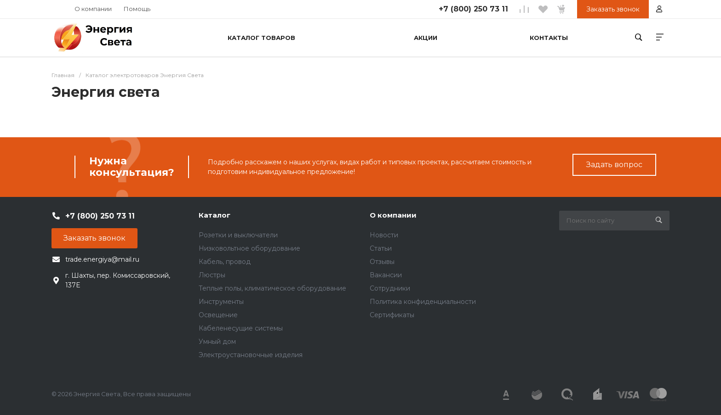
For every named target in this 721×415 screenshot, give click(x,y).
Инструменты (221, 301)
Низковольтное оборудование (249, 248)
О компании (93, 8)
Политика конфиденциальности (423, 301)
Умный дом (217, 341)
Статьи (381, 248)
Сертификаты (392, 315)
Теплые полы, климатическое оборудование (272, 288)
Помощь (137, 8)
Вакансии (386, 275)
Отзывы (382, 262)
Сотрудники (390, 288)
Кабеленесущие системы (241, 328)
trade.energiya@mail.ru (102, 259)
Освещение (218, 315)
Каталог (214, 215)
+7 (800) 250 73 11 (473, 9)
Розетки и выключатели (238, 235)
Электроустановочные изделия (251, 355)
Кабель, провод (225, 262)
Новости (384, 235)
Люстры (212, 275)
